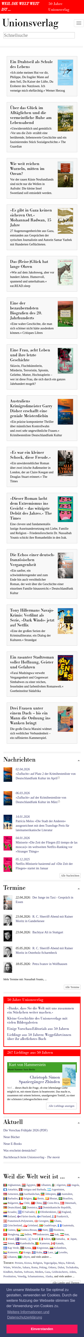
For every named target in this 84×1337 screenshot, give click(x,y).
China (36, 1203)
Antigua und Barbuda (32, 1189)
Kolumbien (58, 1247)
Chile (24, 1203)
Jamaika (58, 1238)
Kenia (25, 1247)
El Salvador (26, 1212)
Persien (19, 1262)
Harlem (18, 1271)
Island (20, 1238)
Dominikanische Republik (55, 1207)
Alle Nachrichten (70, 875)
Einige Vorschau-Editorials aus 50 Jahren (38, 1029)
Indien (25, 1234)
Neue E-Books (12, 1143)
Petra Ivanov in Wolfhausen (49, 964)
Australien (64, 1194)
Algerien (59, 1185)
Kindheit (8, 1271)
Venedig (21, 1276)
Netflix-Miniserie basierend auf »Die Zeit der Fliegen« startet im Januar (44, 864)
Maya (61, 1262)
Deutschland (12, 1207)
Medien (39, 1271)
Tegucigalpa (50, 1262)
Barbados (10, 1198)
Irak (54, 1234)
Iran (64, 1234)
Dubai (61, 1267)
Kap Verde (11, 1247)
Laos (48, 1252)
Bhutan (51, 1198)
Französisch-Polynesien (18, 1220)
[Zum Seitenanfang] (79, 761)
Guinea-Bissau (27, 1229)
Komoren (10, 1252)
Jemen (8, 1243)
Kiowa (28, 1262)
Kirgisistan (40, 1247)
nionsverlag (30, 23)
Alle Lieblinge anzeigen (61, 1106)
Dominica (29, 1207)
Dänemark (68, 1203)
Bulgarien (10, 1203)
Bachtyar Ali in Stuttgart (47, 932)
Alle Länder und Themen (65, 1282)
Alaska (49, 1276)
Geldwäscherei (60, 1271)
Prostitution (9, 1276)
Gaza (47, 1271)
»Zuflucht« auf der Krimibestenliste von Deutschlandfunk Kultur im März (41, 797)
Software (28, 1271)
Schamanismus (35, 1276)
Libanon (10, 1256)
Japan (71, 1238)
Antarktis (10, 1189)
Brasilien (66, 1198)
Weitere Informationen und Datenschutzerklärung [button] (28, 1314)
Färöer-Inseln (26, 1216)
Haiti (43, 1229)
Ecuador (9, 1212)
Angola (73, 1185)
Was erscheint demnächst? (19, 1150)
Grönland (31, 1225)
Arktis (72, 1271)
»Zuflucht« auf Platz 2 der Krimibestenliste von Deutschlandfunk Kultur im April (46, 774)
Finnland (44, 1216)
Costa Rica (51, 1203)
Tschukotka (72, 1267)
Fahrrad (70, 1262)
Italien (44, 1238)
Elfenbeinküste (46, 1212)
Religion (37, 1262)
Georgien (41, 1220)
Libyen (24, 1256)
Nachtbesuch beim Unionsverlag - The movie (31, 1157)
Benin (38, 1198)
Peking (43, 1267)
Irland (8, 1238)
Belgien (25, 1198)
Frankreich (60, 1216)
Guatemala (65, 1225)
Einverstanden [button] (42, 1329)
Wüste (6, 1267)
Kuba (37, 1252)
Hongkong (11, 1234)
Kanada (57, 1243)
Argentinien (55, 1189)
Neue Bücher (11, 1137)
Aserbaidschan (29, 1194)
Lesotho (60, 1252)
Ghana (55, 1220)
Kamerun (42, 1243)
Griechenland (12, 1225)
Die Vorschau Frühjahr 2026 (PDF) (25, 1130)
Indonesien (41, 1234)
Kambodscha (25, 1243)
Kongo (24, 1252)
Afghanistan (11, 1185)
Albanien (44, 1185)
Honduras (56, 1229)
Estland (9, 1216)
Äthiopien (48, 1194)
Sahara (26, 1267)
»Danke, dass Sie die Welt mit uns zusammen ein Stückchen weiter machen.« (40, 1010)
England (64, 1212)
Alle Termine (72, 987)
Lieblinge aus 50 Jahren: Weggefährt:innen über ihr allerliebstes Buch (39, 1037)
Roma (34, 1267)
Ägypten (28, 1185)
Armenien (10, 1194)
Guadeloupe (47, 1225)
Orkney (52, 1267)
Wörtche (16, 1267)
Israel (33, 1238)
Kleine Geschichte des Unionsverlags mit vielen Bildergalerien (37, 1020)
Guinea (9, 1229)
